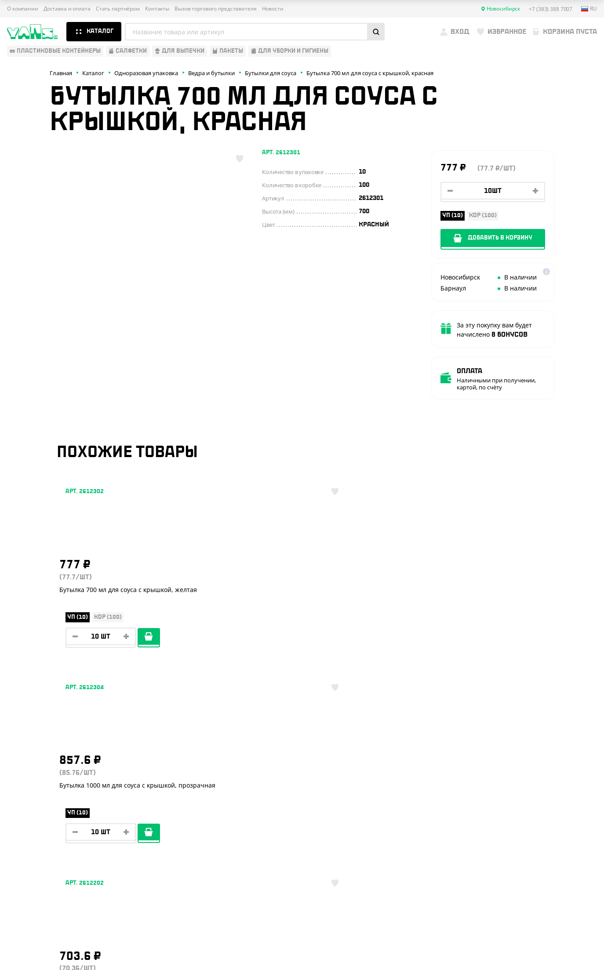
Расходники (27, 852)
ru (589, 9)
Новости (273, 9)
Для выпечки (28, 814)
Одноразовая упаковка (45, 762)
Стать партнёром (118, 9)
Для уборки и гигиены (42, 839)
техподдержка (556, 942)
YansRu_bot (519, 808)
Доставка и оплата (67, 9)
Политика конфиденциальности (521, 909)
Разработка (522, 942)
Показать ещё (302, 687)
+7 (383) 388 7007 (538, 776)
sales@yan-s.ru (533, 841)
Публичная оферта (504, 902)
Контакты (157, 9)
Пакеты (19, 826)
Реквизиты (155, 800)
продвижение (529, 948)
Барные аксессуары (39, 800)
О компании (22, 9)
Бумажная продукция (42, 788)
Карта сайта (495, 916)
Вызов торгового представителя (216, 9)
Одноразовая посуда (41, 775)
